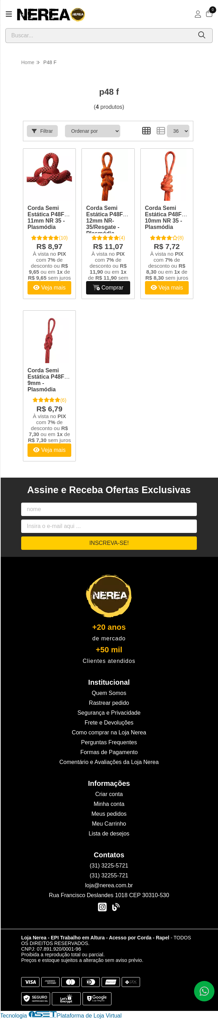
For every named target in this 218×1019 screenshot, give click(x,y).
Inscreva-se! (109, 543)
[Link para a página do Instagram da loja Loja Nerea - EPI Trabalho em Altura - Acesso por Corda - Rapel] (102, 907)
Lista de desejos (109, 834)
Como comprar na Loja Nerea (109, 732)
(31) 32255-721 (109, 875)
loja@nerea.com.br (109, 885)
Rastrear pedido (109, 703)
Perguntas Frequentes (109, 742)
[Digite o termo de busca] (99, 36)
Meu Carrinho (109, 824)
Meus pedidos (109, 814)
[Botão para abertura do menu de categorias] (8, 14)
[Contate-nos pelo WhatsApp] (204, 991)
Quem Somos (109, 693)
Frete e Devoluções (109, 723)
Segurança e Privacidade (109, 713)
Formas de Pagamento (109, 752)
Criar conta (109, 794)
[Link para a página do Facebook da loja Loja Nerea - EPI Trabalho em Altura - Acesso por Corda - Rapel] (116, 907)
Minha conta (108, 804)
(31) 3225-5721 (109, 866)
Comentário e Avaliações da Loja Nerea (109, 762)
